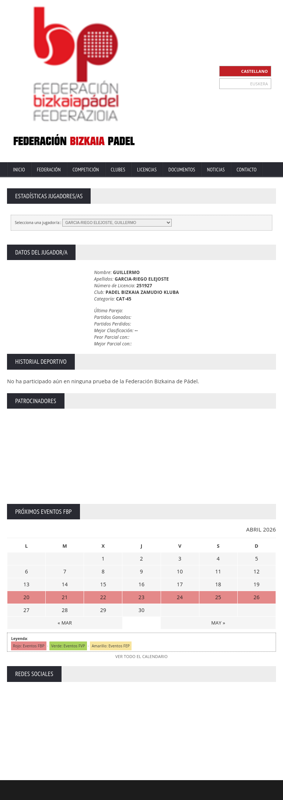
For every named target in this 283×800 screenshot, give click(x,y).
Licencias (147, 169)
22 (103, 597)
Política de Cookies (258, 793)
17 (180, 584)
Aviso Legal (180, 793)
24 (180, 597)
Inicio (19, 169)
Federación (49, 169)
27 (26, 610)
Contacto (246, 169)
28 (65, 610)
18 (218, 584)
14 (65, 584)
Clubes (118, 169)
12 (256, 571)
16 (141, 584)
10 (180, 571)
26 (256, 597)
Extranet (128, 793)
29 (103, 610)
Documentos (181, 169)
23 (141, 597)
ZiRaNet (144, 787)
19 (256, 584)
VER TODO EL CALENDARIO (141, 656)
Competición (86, 169)
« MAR (64, 622)
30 (141, 610)
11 (218, 571)
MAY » (218, 622)
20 (26, 597)
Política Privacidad (215, 793)
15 (103, 584)
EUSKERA (259, 83)
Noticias (216, 169)
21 (65, 597)
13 (26, 584)
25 (218, 597)
